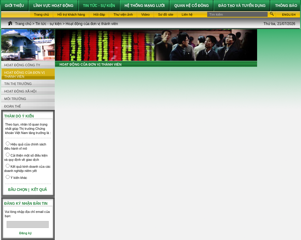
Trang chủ (23, 24)
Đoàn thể (12, 106)
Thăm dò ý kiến (19, 116)
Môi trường (15, 99)
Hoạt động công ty (22, 65)
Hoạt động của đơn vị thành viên (92, 24)
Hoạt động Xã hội (20, 91)
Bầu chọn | (19, 190)
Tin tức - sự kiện (48, 24)
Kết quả (39, 190)
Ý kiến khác (19, 177)
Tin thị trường (18, 84)
